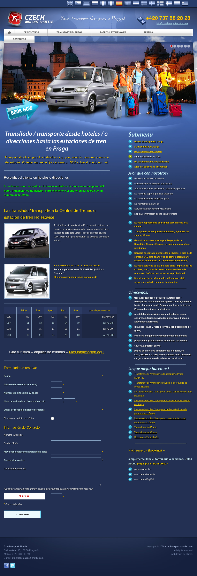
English (70, 3)
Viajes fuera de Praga (145, 427)
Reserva (149, 32)
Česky (78, 3)
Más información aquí (86, 352)
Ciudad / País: (11, 443)
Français (103, 3)
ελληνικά (185, 3)
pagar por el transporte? (152, 463)
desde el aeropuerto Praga (148, 141)
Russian (94, 3)
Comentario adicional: (15, 468)
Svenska (152, 3)
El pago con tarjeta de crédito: (19, 418)
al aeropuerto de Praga (146, 146)
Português (127, 3)
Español (119, 3)
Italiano (111, 3)
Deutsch (86, 3)
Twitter (12, 565)
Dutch (135, 3)
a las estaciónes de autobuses (150, 166)
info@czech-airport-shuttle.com (172, 23)
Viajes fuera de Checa (145, 432)
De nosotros (31, 32)
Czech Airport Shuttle (30, 18)
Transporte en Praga (69, 32)
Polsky (177, 3)
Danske (168, 3)
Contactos (19, 39)
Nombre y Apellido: (13, 435)
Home (9, 32)
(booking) (155, 450)
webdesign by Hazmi (181, 554)
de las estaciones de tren (148, 151)
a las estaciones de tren (147, 156)
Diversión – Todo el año (146, 437)
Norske (144, 3)
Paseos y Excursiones (113, 32)
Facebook (6, 565)
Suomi (160, 3)
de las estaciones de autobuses (151, 161)
